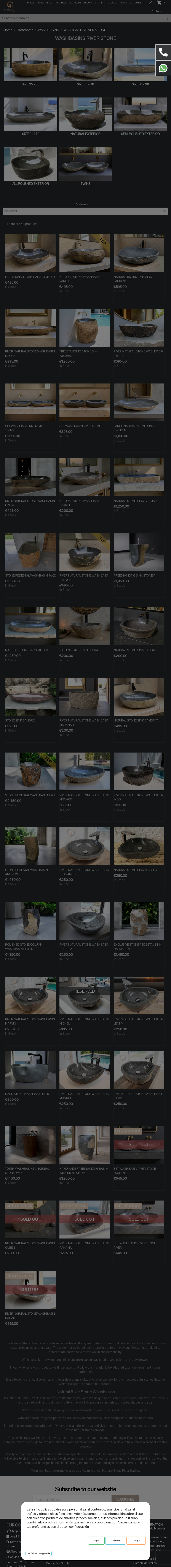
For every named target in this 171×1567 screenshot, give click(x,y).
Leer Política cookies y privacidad (38, 1553)
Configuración (115, 1540)
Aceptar (96, 1540)
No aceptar (136, 1540)
